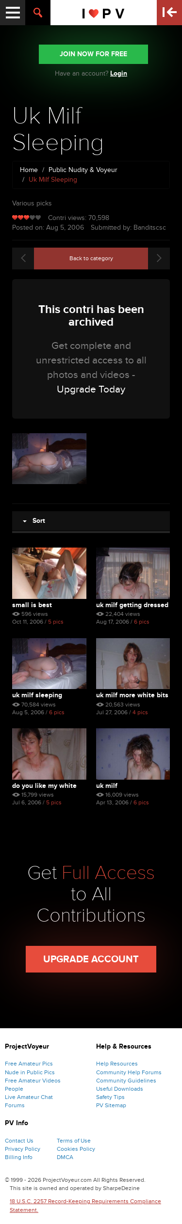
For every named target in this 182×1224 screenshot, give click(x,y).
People (14, 1088)
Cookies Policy (76, 1149)
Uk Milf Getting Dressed (132, 605)
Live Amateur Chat (29, 1097)
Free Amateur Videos (33, 1080)
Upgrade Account (91, 959)
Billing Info (19, 1157)
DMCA (65, 1157)
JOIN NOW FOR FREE (93, 54)
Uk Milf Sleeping (37, 695)
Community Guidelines (126, 1080)
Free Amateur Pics (29, 1063)
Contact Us (19, 1140)
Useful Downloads (119, 1088)
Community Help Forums (129, 1072)
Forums (15, 1105)
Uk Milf (106, 785)
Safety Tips (110, 1097)
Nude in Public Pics (30, 1072)
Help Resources (117, 1063)
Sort (34, 521)
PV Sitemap (111, 1105)
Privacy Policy (22, 1149)
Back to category (91, 258)
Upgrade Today (91, 389)
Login (118, 73)
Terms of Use (74, 1140)
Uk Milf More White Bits (132, 695)
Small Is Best (32, 605)
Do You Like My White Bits (44, 785)
